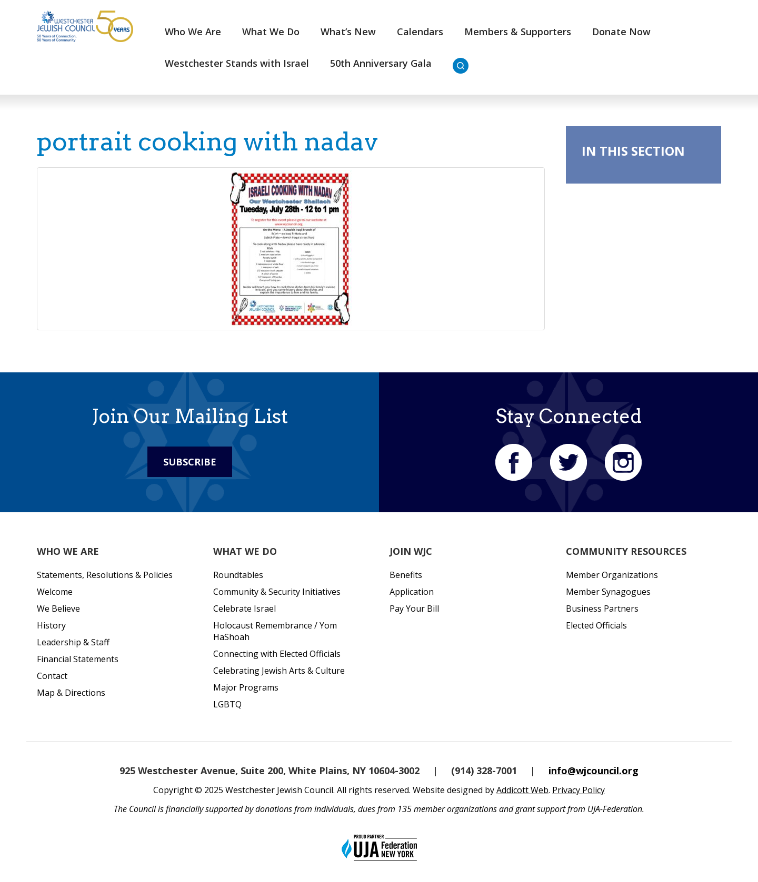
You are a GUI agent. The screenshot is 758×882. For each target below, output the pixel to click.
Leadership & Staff (73, 642)
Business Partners (602, 608)
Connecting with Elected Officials (277, 654)
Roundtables (238, 575)
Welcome (55, 591)
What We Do (271, 31)
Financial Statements (77, 659)
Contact (52, 676)
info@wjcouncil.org (593, 770)
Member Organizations (612, 575)
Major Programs (245, 687)
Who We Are (193, 31)
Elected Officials (596, 625)
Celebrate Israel (244, 608)
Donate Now (621, 31)
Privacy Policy (578, 790)
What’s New (348, 31)
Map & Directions (71, 692)
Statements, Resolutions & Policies (105, 575)
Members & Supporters (517, 31)
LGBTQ (227, 704)
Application (412, 591)
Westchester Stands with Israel (237, 63)
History (51, 625)
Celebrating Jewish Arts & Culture (279, 670)
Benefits (406, 575)
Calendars (420, 31)
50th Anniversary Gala (381, 63)
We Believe (58, 608)
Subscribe (189, 461)
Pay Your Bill (414, 608)
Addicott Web (522, 790)
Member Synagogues (608, 591)
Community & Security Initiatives (277, 591)
